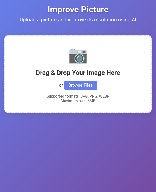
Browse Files (80, 85)
